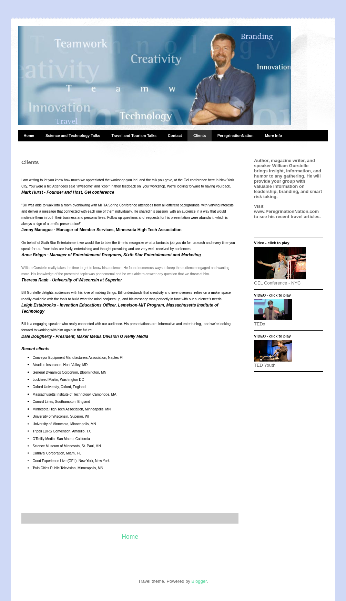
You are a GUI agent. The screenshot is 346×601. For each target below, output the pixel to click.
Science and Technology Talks (72, 135)
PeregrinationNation (235, 135)
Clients (199, 135)
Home (29, 135)
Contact (175, 135)
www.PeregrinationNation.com (286, 211)
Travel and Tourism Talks (134, 135)
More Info (273, 135)
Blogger (199, 581)
